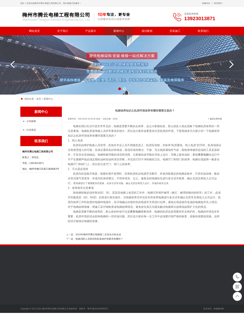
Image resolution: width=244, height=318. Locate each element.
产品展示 (90, 30)
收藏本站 (206, 3)
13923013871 (237, 277)
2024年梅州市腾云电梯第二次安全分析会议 (98, 234)
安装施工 (175, 30)
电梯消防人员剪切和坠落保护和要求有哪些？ (99, 238)
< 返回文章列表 (215, 119)
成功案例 (146, 30)
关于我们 (62, 30)
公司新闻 (31, 121)
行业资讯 (31, 129)
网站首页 (34, 30)
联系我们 (218, 3)
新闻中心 (118, 30)
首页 (38, 98)
